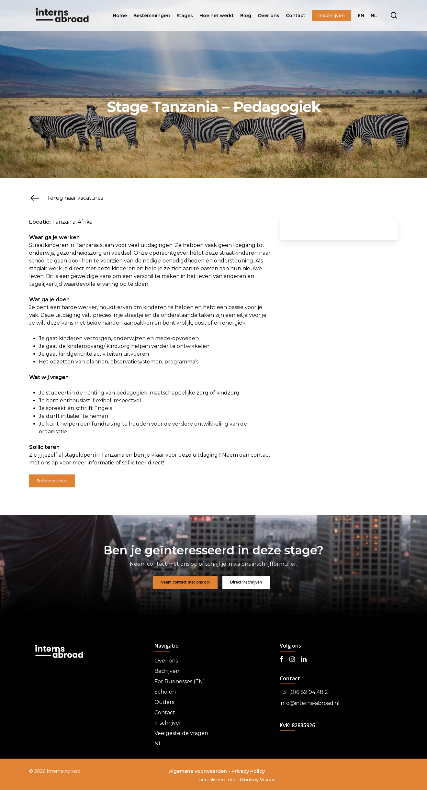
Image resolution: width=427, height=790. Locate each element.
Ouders (164, 702)
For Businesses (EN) (179, 681)
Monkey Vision (257, 780)
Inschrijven (168, 723)
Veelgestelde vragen (181, 733)
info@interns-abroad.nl (310, 703)
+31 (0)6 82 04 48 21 (305, 692)
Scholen (165, 692)
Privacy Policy (248, 771)
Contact (164, 712)
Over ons (166, 661)
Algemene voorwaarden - (200, 771)
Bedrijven (166, 671)
